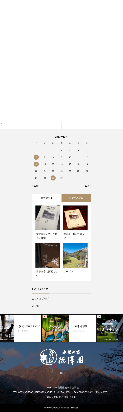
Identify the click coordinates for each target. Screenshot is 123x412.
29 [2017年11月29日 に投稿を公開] (53, 178)
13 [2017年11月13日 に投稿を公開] (36, 164)
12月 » (88, 186)
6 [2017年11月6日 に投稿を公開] (36, 157)
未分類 (35, 305)
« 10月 (35, 186)
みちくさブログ (40, 298)
